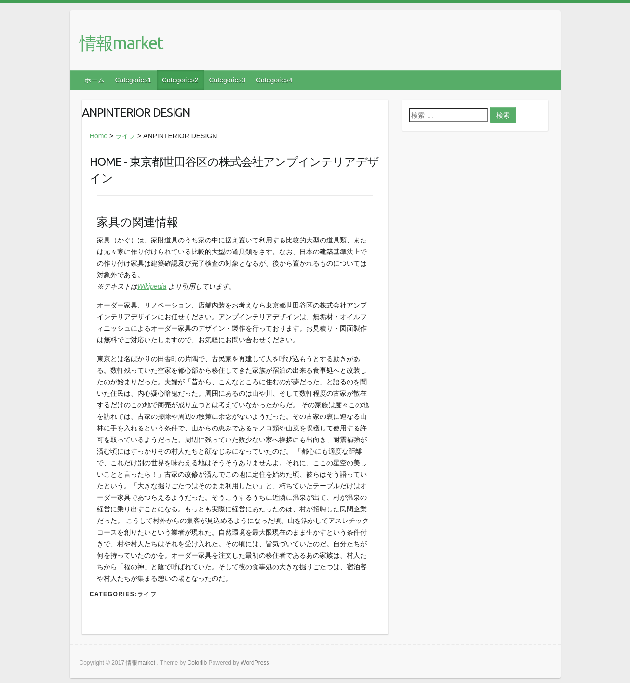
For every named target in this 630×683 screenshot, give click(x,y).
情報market (121, 43)
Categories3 (227, 80)
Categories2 (180, 80)
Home (98, 136)
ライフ (125, 136)
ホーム (94, 80)
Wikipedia (152, 286)
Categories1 (133, 80)
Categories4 (274, 80)
